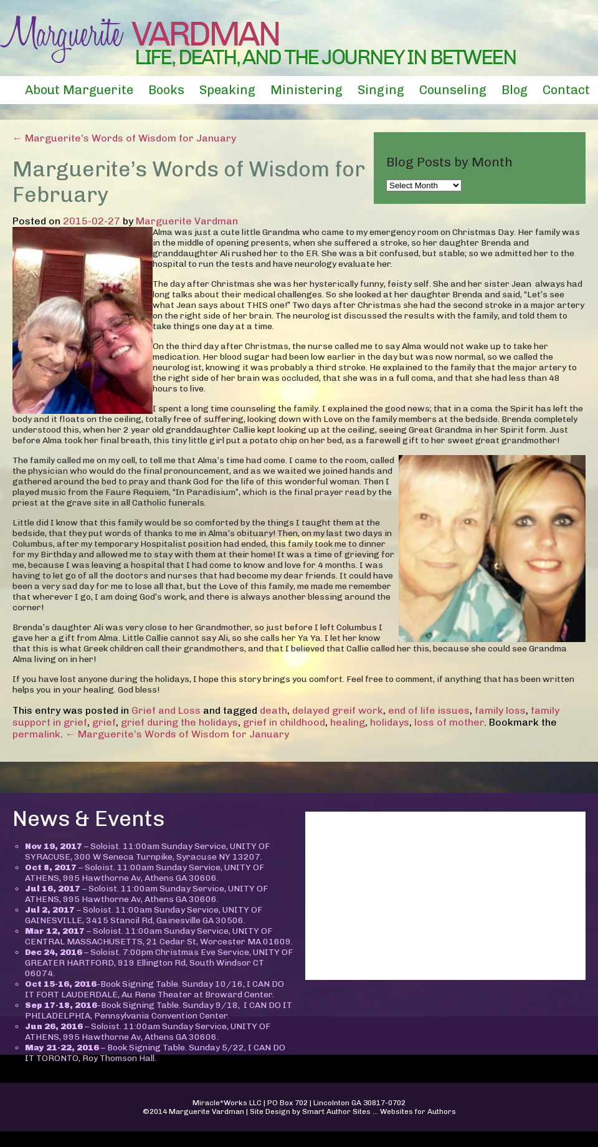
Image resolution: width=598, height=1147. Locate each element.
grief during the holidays (179, 722)
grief (104, 722)
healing (347, 722)
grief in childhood (284, 722)
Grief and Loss (166, 710)
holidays (389, 722)
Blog (514, 89)
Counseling (452, 89)
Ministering (306, 89)
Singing (381, 89)
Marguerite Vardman (187, 221)
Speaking (227, 89)
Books (166, 89)
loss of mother (449, 722)
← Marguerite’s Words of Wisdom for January (124, 138)
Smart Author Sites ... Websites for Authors (379, 1111)
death (273, 710)
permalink (36, 734)
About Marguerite (79, 89)
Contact (566, 89)
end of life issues (429, 710)
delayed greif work (337, 710)
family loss (500, 710)
